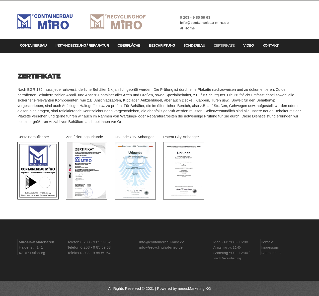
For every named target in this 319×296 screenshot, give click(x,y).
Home (187, 28)
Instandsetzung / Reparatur (82, 45)
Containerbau (33, 45)
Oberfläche (128, 45)
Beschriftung (162, 45)
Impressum (270, 247)
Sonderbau (194, 45)
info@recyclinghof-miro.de (161, 247)
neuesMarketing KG (194, 288)
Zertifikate (224, 45)
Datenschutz (271, 253)
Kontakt (270, 45)
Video (248, 45)
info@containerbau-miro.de (204, 22)
